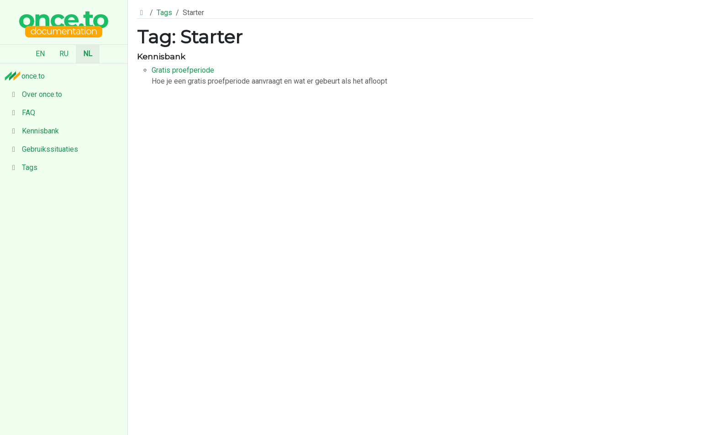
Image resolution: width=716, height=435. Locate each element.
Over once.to (34, 94)
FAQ (21, 112)
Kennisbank (33, 131)
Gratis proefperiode (183, 70)
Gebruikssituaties (42, 149)
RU (63, 53)
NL (87, 53)
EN (40, 53)
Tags (22, 167)
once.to (27, 75)
